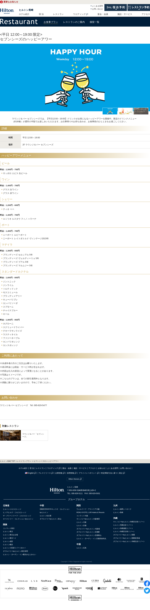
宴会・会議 (103, 14)
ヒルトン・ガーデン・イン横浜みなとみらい (19, 554)
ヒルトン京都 (81, 525)
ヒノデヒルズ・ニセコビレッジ (14, 512)
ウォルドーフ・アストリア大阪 (88, 509)
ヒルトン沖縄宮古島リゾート (124, 531)
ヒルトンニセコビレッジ (12, 509)
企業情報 (58, 473)
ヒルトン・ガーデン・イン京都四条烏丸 (91, 538)
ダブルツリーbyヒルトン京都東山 (88, 535)
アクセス (146, 14)
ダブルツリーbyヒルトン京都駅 (88, 532)
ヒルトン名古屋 (45, 516)
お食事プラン (51, 22)
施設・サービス (124, 14)
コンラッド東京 (9, 528)
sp (75, 608)
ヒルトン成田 (8, 541)
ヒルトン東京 (8, 531)
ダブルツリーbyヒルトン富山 (50, 519)
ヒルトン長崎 (26, 10)
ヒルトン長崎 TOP (7, 461)
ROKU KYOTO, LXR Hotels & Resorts (90, 512)
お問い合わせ (97, 9)
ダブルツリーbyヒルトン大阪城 (88, 529)
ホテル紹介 (24, 14)
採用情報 (70, 473)
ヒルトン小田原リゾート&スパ (14, 548)
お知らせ (101, 468)
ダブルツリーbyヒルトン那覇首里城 (126, 538)
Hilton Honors (73, 479)
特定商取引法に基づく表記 (112, 473)
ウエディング (79, 14)
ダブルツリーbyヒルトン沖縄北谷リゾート (129, 541)
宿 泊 (41, 14)
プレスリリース (44, 473)
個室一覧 (94, 22)
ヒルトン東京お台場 (10, 535)
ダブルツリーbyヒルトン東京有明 (15, 551)
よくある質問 (97, 6)
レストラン (58, 14)
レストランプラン (24, 461)
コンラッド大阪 (82, 516)
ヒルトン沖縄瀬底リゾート (123, 528)
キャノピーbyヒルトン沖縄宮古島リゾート (129, 522)
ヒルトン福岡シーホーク (122, 509)
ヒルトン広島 (81, 548)
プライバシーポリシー (88, 473)
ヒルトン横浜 (8, 544)
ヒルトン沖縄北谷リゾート (123, 525)
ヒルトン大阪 (81, 522)
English (29, 473)
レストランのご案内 (74, 22)
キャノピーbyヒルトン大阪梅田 (88, 519)
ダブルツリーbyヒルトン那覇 (124, 535)
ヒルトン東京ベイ (9, 538)
